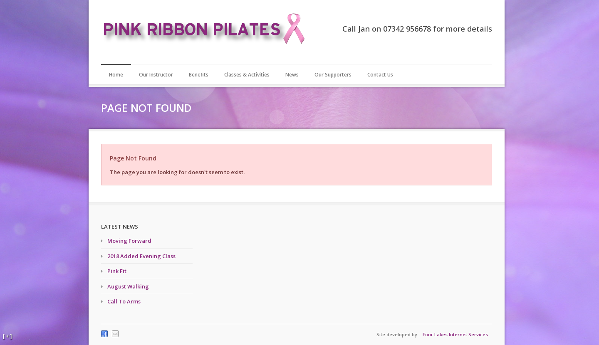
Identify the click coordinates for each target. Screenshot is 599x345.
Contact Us (380, 74)
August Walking (128, 286)
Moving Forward (129, 240)
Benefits (198, 74)
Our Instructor (156, 74)
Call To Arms (124, 301)
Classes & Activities (247, 74)
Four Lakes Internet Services (455, 334)
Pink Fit (116, 271)
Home (116, 74)
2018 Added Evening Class (141, 256)
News (292, 74)
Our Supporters (332, 74)
